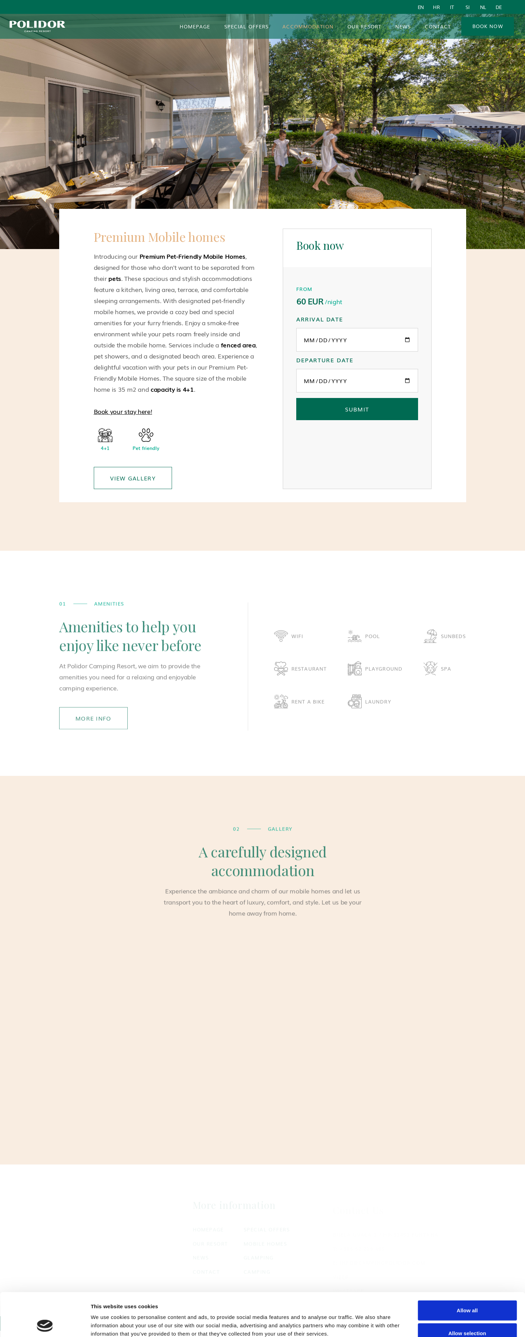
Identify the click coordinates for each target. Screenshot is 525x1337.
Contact (438, 26)
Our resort (364, 26)
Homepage (195, 26)
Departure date (324, 360)
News (403, 26)
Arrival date (319, 319)
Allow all (467, 1267)
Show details (107, 1323)
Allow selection (467, 1290)
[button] (308, 26)
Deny (467, 1312)
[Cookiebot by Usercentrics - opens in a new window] (45, 1323)
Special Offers (246, 26)
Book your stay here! (123, 411)
